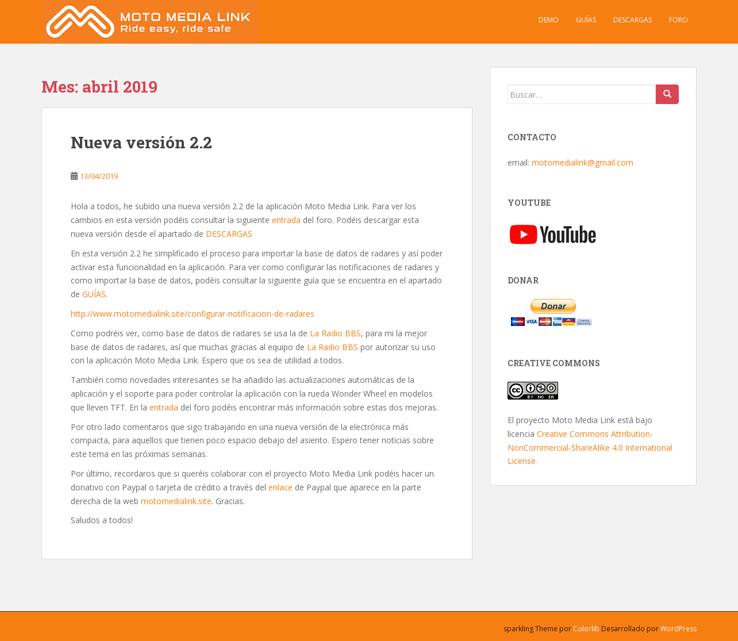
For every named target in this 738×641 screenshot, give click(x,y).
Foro (678, 20)
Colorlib (586, 629)
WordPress (678, 629)
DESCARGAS (229, 233)
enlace (280, 487)
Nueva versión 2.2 (141, 142)
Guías (586, 20)
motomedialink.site (176, 501)
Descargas (632, 20)
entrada (286, 219)
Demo (549, 20)
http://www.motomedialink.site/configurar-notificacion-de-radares (192, 313)
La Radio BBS (335, 333)
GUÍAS (94, 294)
